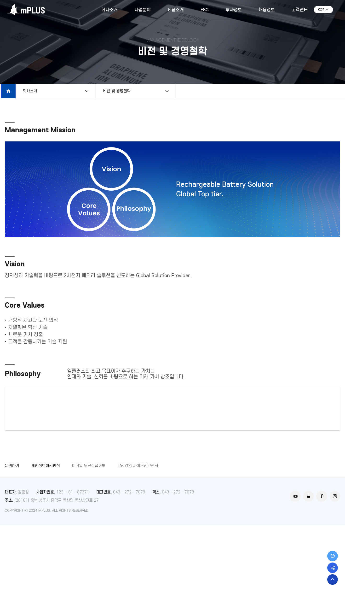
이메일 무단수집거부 (88, 532)
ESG (205, 9)
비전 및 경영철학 (118, 91)
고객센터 (300, 9)
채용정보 (267, 9)
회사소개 (109, 9)
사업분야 (142, 9)
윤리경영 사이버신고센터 (137, 532)
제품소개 (175, 9)
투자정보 (233, 9)
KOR (323, 9)
